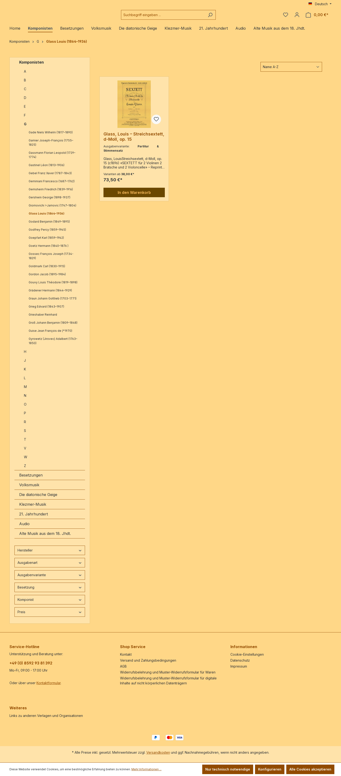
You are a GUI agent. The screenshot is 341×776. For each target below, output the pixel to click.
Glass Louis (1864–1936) (46, 217)
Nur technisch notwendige (227, 769)
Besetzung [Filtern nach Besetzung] (50, 591)
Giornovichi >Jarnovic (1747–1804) (52, 209)
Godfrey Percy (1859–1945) (47, 233)
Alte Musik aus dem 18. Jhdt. (45, 537)
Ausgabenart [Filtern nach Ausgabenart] (50, 566)
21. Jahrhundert (33, 517)
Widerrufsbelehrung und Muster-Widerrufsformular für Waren (167, 672)
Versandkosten (158, 752)
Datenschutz (240, 660)
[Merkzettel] (285, 16)
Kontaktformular (48, 683)
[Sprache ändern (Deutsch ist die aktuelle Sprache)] (320, 4)
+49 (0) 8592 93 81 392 (30, 663)
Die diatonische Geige (38, 498)
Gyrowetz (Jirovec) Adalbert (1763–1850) (53, 345)
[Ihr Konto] (297, 16)
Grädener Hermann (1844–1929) (50, 294)
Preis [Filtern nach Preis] (50, 616)
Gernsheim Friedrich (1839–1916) (51, 193)
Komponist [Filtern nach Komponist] (50, 603)
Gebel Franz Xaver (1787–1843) (50, 177)
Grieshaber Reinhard (43, 318)
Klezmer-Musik (32, 508)
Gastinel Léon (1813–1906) (46, 169)
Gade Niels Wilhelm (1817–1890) (51, 136)
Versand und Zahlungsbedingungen (148, 660)
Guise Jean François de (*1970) (50, 334)
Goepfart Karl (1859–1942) (46, 241)
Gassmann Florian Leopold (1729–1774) (52, 159)
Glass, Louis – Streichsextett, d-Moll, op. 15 (133, 140)
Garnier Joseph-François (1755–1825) (51, 146)
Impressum (238, 666)
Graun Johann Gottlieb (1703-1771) (52, 302)
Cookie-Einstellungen (247, 654)
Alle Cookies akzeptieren (310, 769)
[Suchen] (222, 17)
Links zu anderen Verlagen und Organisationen (46, 716)
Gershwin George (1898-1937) (49, 201)
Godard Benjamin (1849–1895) (49, 225)
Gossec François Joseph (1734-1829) (51, 260)
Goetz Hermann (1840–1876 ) (48, 249)
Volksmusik (29, 488)
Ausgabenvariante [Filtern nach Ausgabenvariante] (50, 579)
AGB (123, 666)
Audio (24, 527)
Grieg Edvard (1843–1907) (46, 310)
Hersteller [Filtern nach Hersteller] (50, 554)
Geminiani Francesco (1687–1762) (52, 185)
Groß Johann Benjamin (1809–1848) (53, 326)
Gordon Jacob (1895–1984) (47, 278)
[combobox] (175, 17)
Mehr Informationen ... (146, 769)
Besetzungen (31, 479)
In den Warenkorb (134, 196)
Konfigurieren (269, 769)
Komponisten (31, 66)
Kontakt (126, 654)
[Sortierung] (291, 70)
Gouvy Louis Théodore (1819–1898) (53, 286)
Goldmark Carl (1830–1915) (47, 270)
